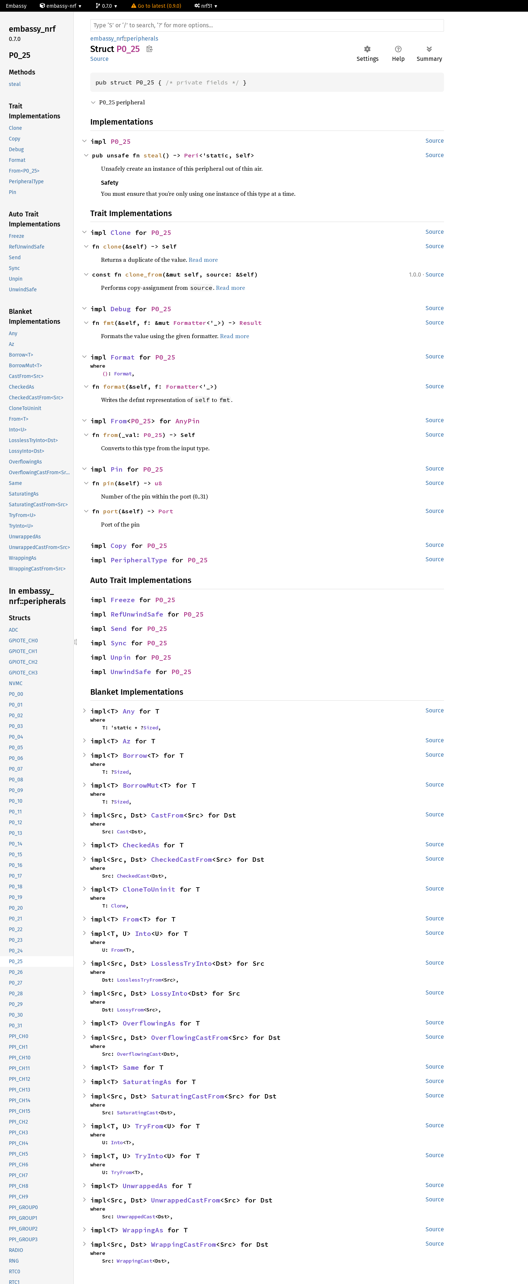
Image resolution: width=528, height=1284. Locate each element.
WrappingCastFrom (183, 1244)
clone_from (143, 274)
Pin (117, 469)
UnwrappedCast (136, 1216)
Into (143, 933)
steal (153, 155)
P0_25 (121, 141)
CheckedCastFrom (181, 859)
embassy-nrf (59, 6)
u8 (158, 483)
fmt (108, 322)
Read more (203, 260)
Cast (123, 831)
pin (108, 483)
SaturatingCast (137, 1112)
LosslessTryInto (181, 963)
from (110, 434)
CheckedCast (133, 875)
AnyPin (187, 421)
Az (127, 741)
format (114, 386)
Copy (119, 545)
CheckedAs (141, 845)
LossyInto (169, 993)
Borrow (135, 755)
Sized (150, 727)
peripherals (142, 38)
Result (250, 322)
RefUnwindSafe (137, 614)
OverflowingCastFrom (189, 1037)
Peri (191, 155)
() (105, 373)
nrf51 (204, 6)
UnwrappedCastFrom (185, 1200)
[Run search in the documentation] (267, 25)
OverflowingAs (149, 1023)
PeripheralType (139, 560)
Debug (121, 309)
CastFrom (167, 815)
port (110, 511)
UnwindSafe (131, 671)
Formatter (189, 322)
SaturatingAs (147, 1081)
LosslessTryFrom (139, 979)
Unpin (121, 657)
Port (165, 511)
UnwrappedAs (145, 1185)
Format (123, 357)
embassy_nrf (107, 38)
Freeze (123, 600)
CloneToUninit (149, 889)
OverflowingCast (139, 1054)
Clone (121, 232)
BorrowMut (141, 785)
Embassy (16, 6)
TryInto (149, 1156)
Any (129, 711)
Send (119, 628)
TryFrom (149, 1126)
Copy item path (149, 48)
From (119, 421)
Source (99, 58)
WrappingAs (143, 1230)
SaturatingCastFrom (187, 1096)
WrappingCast (134, 1260)
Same (131, 1067)
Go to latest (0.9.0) (156, 6)
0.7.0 (104, 6)
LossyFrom (130, 1009)
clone (112, 246)
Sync (119, 643)
